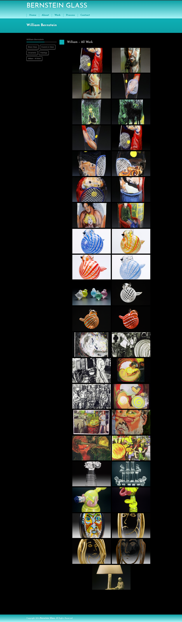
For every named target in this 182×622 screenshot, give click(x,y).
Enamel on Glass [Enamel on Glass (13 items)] (47, 47)
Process (70, 15)
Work (57, 15)
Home (32, 15)
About (45, 15)
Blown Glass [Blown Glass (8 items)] (32, 47)
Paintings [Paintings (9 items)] (43, 53)
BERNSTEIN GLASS (56, 6)
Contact (85, 15)
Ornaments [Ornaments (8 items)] (32, 53)
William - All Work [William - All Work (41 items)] (34, 59)
